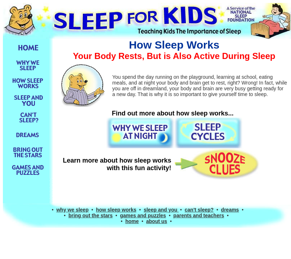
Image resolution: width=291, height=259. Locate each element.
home (132, 221)
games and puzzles (143, 215)
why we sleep (72, 210)
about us (156, 221)
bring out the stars (90, 215)
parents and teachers (198, 215)
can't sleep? (199, 210)
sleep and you (161, 210)
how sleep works (116, 210)
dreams (230, 210)
